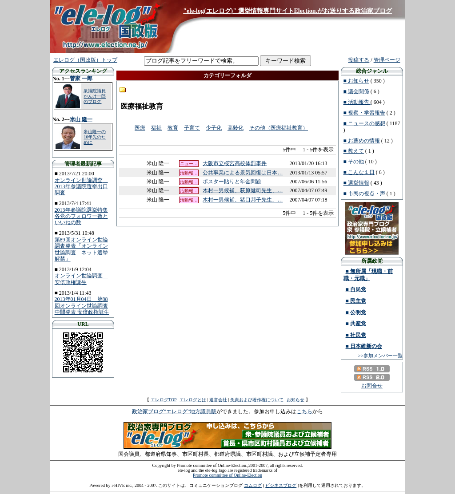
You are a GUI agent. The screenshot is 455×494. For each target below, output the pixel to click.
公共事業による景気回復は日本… (243, 173)
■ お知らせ (356, 81)
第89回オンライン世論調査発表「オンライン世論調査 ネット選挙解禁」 (81, 249)
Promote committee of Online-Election (227, 475)
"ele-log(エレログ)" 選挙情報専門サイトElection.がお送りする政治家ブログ (287, 11)
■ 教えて (353, 151)
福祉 (156, 128)
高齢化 (235, 128)
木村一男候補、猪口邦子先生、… (243, 200)
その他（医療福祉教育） (278, 128)
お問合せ (372, 386)
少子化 (214, 128)
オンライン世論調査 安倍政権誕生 (81, 279)
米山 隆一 (81, 119)
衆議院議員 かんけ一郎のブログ (95, 96)
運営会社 (218, 399)
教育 (173, 128)
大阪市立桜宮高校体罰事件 (235, 163)
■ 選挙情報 (356, 183)
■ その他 (353, 161)
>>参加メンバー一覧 (380, 355)
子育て (192, 128)
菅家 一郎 (81, 78)
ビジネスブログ (280, 485)
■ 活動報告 (357, 102)
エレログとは (193, 399)
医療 (140, 128)
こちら (304, 411)
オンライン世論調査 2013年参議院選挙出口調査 (81, 186)
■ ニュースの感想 (364, 123)
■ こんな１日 (359, 172)
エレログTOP (163, 399)
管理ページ (387, 60)
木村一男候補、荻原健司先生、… (243, 190)
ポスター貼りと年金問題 (232, 181)
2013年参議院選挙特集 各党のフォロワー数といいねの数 (81, 216)
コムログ (253, 485)
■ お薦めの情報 (361, 141)
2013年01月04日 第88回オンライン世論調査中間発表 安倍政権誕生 (82, 305)
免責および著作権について (256, 399)
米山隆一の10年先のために (95, 137)
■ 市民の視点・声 (364, 193)
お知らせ (295, 399)
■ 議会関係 (356, 91)
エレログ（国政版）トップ (85, 60)
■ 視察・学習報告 (364, 113)
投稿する (358, 60)
